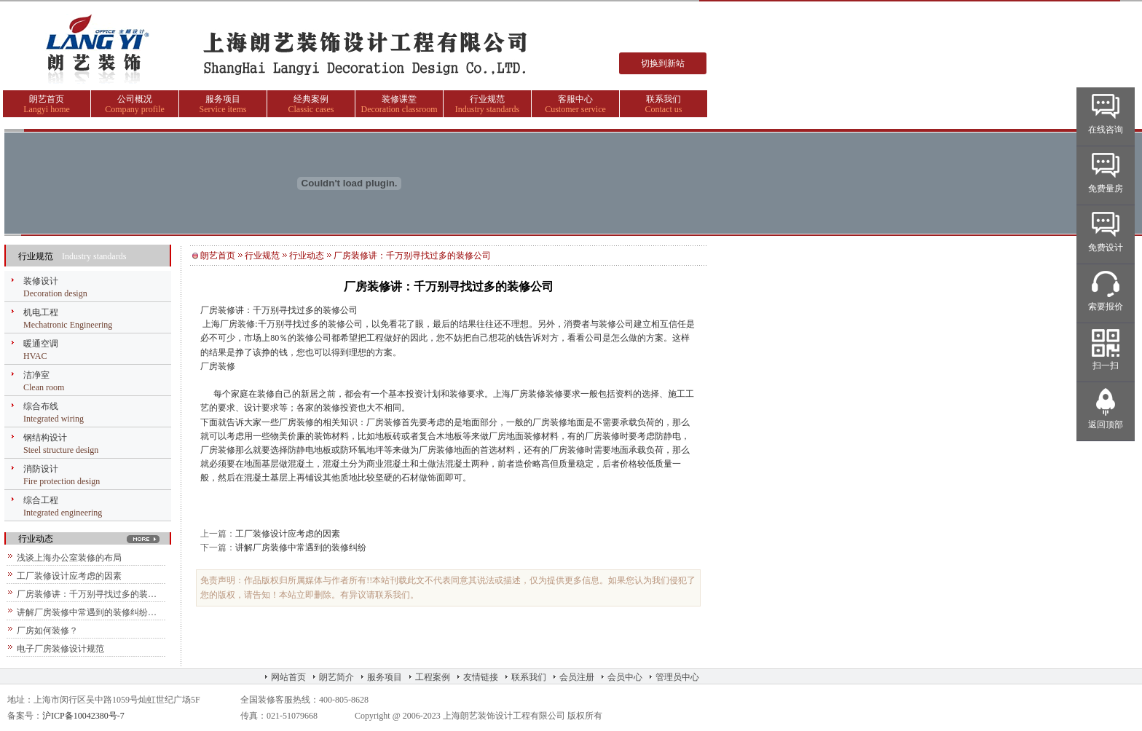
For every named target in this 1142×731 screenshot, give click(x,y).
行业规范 (487, 99)
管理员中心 (677, 677)
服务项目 (222, 99)
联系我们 (663, 99)
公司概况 (134, 99)
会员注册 (576, 677)
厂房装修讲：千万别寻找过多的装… (87, 594)
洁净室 (36, 375)
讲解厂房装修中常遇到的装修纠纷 (300, 547)
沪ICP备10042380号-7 (83, 716)
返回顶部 (1105, 424)
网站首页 (288, 677)
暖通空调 (40, 344)
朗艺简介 (336, 677)
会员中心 (624, 677)
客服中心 (575, 99)
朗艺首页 (46, 99)
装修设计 (40, 281)
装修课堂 (399, 99)
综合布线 (40, 406)
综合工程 (40, 500)
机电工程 (40, 312)
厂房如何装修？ (47, 630)
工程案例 (432, 677)
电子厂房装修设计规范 (60, 649)
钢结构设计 (45, 437)
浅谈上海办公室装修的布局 (69, 558)
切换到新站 (663, 63)
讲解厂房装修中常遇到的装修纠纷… (87, 612)
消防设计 (40, 469)
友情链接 (480, 677)
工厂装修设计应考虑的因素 (69, 576)
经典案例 (311, 99)
